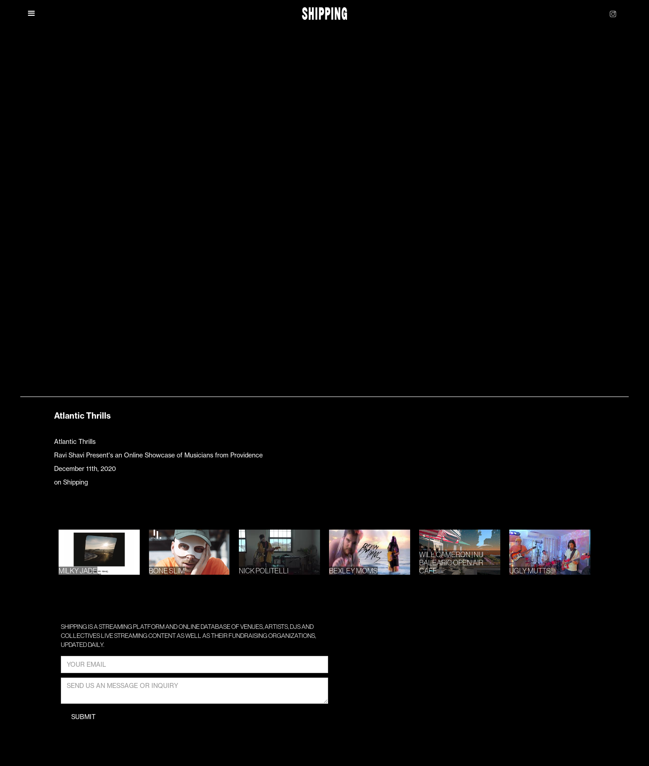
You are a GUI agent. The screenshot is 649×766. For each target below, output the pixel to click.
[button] (31, 13)
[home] (324, 13)
